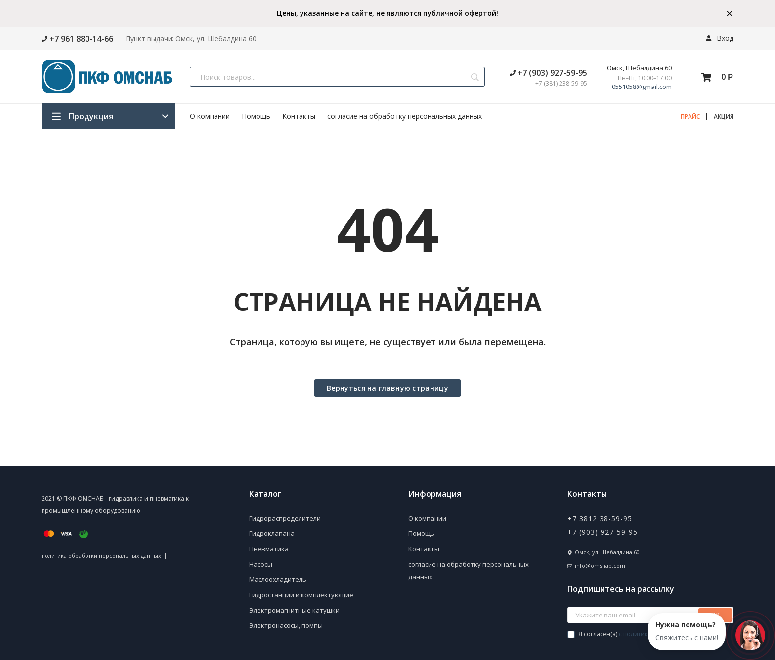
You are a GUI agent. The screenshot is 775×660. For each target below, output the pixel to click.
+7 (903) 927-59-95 (548, 72)
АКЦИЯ (723, 116)
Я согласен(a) (645, 634)
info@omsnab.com (600, 565)
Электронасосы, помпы (286, 625)
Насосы (260, 564)
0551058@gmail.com (642, 87)
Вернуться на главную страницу (387, 388)
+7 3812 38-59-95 (599, 518)
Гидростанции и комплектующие (301, 594)
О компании (210, 116)
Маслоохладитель (277, 579)
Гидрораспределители (285, 518)
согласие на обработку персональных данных (404, 116)
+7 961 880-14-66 (77, 38)
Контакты (298, 116)
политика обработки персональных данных (101, 555)
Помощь (256, 116)
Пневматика (269, 548)
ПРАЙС (690, 116)
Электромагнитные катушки (294, 610)
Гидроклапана (272, 533)
